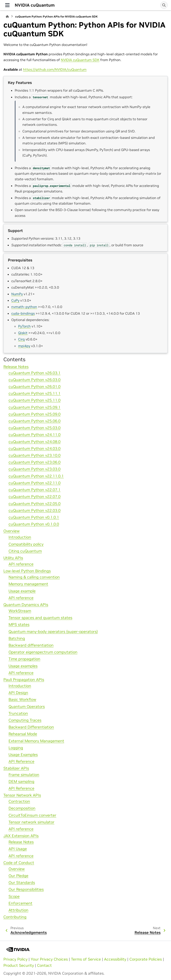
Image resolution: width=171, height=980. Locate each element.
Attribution (18, 910)
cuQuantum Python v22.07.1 (35, 489)
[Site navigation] (7, 5)
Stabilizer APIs (16, 768)
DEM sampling (21, 781)
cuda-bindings (23, 313)
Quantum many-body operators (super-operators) (53, 631)
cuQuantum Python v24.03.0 (35, 448)
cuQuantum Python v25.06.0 (35, 421)
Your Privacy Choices (49, 959)
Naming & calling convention (34, 577)
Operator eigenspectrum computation (43, 652)
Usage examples (23, 666)
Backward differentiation (31, 645)
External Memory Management (36, 741)
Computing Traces (25, 720)
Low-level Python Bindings (27, 571)
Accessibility (115, 959)
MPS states (19, 624)
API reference (21, 564)
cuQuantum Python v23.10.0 (35, 455)
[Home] (7, 16)
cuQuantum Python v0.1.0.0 (34, 524)
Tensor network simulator (31, 822)
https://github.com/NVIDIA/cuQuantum (55, 69)
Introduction (20, 537)
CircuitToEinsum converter (32, 815)
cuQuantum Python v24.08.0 (35, 441)
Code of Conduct (18, 862)
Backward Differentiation (31, 727)
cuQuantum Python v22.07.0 (35, 496)
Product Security (18, 965)
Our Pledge (18, 875)
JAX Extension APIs (21, 835)
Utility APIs (13, 558)
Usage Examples (23, 754)
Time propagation (24, 659)
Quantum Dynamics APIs (25, 604)
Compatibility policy (26, 544)
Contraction (19, 801)
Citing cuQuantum (25, 551)
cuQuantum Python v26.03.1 (35, 373)
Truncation (18, 713)
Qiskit (23, 333)
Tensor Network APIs (22, 795)
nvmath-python (24, 307)
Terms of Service (86, 959)
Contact (44, 965)
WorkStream (20, 611)
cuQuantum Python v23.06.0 (35, 462)
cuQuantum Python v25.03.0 (35, 427)
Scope (14, 896)
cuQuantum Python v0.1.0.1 (34, 517)
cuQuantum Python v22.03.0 (35, 510)
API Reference (21, 761)
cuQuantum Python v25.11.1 (35, 393)
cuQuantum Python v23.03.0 (35, 469)
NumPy (17, 294)
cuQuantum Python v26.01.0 (35, 386)
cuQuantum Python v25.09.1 (35, 407)
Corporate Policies (145, 959)
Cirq (21, 339)
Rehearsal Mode (23, 734)
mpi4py (24, 346)
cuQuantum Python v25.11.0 (35, 400)
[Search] (164, 5)
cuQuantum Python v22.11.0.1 (36, 476)
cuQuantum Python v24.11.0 (35, 434)
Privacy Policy (15, 959)
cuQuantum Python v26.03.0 (35, 379)
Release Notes (16, 366)
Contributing (14, 917)
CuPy (15, 300)
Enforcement (20, 903)
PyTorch (24, 326)
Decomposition (22, 808)
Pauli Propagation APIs (23, 679)
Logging (16, 747)
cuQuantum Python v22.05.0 (35, 503)
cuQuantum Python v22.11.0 (35, 483)
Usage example (22, 591)
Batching (17, 638)
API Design (18, 692)
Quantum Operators (27, 706)
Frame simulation (24, 774)
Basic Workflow (22, 699)
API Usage (18, 848)
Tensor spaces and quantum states (40, 617)
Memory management (28, 584)
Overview (11, 531)
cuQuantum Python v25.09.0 (35, 414)
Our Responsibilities (26, 889)
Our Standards (22, 882)
